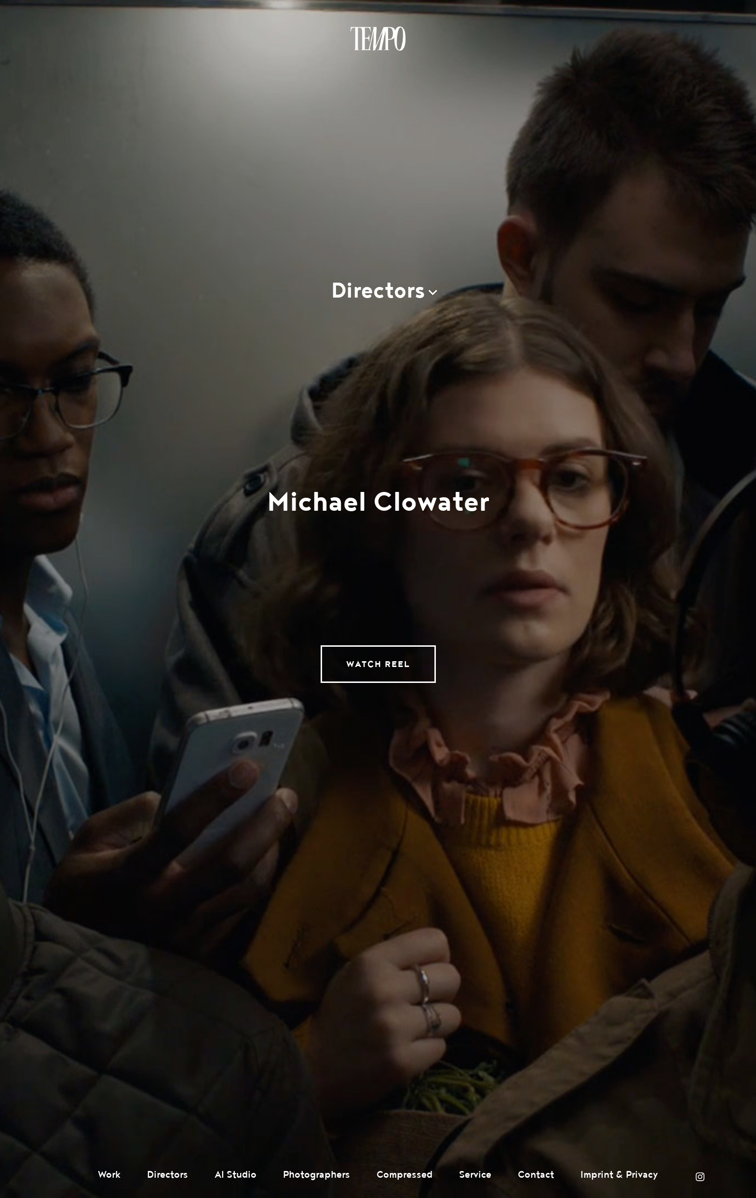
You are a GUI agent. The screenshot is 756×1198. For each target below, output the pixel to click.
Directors (167, 1175)
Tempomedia (378, 39)
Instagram (700, 1177)
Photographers (316, 1175)
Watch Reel (378, 664)
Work (109, 1175)
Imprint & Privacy (619, 1175)
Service (475, 1175)
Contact (536, 1175)
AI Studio (235, 1175)
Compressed (404, 1175)
